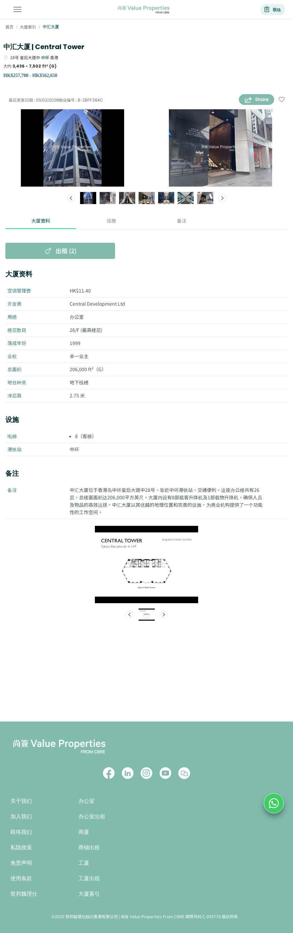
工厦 (83, 863)
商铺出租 (89, 847)
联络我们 (21, 832)
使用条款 (21, 878)
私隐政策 (21, 847)
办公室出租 (91, 816)
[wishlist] (282, 100)
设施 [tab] (111, 221)
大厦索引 (89, 894)
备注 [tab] (182, 221)
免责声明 (21, 863)
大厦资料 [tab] (40, 221)
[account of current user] (17, 9)
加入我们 (21, 816)
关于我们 (21, 801)
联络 (273, 9)
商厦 (83, 832)
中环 (45, 57)
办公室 (86, 801)
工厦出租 (89, 878)
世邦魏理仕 (23, 894)
